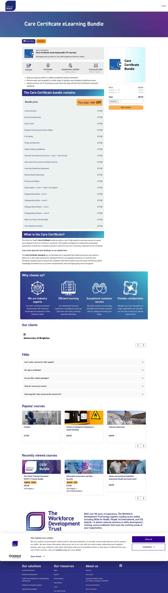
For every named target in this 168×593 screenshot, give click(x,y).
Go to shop (28, 41)
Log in (163, 6)
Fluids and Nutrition (32, 143)
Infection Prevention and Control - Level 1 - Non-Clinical (45, 155)
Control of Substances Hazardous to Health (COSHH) (80, 428)
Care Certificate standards (47, 243)
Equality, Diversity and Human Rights (38, 130)
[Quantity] (131, 101)
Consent (27, 427)
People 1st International (122, 519)
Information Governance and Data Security (40, 162)
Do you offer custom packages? (84, 378)
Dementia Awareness (32, 117)
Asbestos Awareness (117, 427)
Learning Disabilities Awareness (36, 168)
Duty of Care (29, 124)
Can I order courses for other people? (84, 362)
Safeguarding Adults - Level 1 (35, 194)
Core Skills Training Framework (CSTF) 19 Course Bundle (36, 477)
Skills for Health (101, 519)
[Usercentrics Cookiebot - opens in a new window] (15, 588)
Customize (148, 579)
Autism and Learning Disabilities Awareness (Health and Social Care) (122, 477)
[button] (138, 345)
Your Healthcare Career (33, 226)
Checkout (41, 41)
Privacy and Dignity (31, 181)
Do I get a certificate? (84, 370)
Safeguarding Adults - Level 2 (35, 200)
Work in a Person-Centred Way (36, 219)
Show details (36, 588)
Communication (30, 111)
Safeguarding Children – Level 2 (36, 213)
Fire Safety (28, 136)
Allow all (148, 571)
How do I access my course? (84, 386)
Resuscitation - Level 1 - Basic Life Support (41, 187)
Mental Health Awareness (34, 175)
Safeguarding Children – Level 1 (36, 207)
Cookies (59, 582)
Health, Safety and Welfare (34, 149)
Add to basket (126, 107)
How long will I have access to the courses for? (84, 394)
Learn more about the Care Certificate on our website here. (44, 250)
